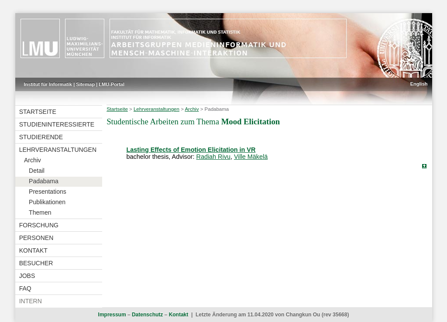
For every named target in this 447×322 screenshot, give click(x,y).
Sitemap (85, 84)
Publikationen (47, 202)
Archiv (32, 160)
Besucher (36, 263)
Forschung (38, 225)
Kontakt (33, 250)
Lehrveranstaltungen (57, 149)
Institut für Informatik (48, 84)
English (419, 83)
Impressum (112, 315)
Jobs (27, 275)
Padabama (43, 181)
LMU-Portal (111, 84)
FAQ (25, 288)
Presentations (47, 191)
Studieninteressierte (56, 124)
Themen (40, 212)
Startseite (37, 111)
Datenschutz (147, 315)
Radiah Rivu (213, 156)
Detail (37, 170)
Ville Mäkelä (251, 156)
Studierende (41, 137)
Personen (36, 237)
